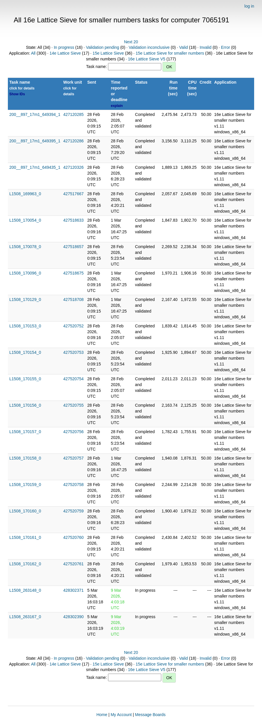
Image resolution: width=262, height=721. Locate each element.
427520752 (73, 326)
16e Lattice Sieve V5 (146, 59)
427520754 (73, 378)
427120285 (73, 114)
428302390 (73, 616)
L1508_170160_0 (25, 511)
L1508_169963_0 (25, 193)
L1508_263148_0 (25, 590)
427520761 (73, 564)
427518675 (73, 273)
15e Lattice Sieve (108, 53)
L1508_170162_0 (25, 564)
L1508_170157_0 (25, 431)
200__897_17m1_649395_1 (34, 141)
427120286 (73, 141)
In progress (64, 47)
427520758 (73, 484)
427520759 (73, 511)
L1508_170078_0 (25, 246)
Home (101, 714)
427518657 (73, 246)
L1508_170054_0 (25, 220)
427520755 (73, 405)
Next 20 (131, 42)
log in (249, 6)
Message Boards (150, 714)
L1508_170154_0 (25, 352)
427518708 (73, 299)
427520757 (73, 458)
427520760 (73, 537)
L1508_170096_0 (25, 273)
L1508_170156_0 (25, 405)
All (33, 53)
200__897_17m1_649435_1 (34, 167)
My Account (121, 714)
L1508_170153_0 (25, 326)
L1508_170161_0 (25, 537)
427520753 (73, 352)
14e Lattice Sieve (65, 53)
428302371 (73, 590)
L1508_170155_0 (25, 378)
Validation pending (102, 47)
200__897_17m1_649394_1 (34, 114)
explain (117, 106)
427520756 (73, 431)
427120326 (73, 167)
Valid (183, 47)
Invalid (205, 47)
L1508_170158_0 (25, 458)
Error (225, 47)
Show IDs (17, 94)
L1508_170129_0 (25, 299)
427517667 (73, 193)
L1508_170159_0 (25, 484)
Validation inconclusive (149, 47)
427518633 (73, 220)
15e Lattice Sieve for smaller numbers (170, 53)
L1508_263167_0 (25, 616)
